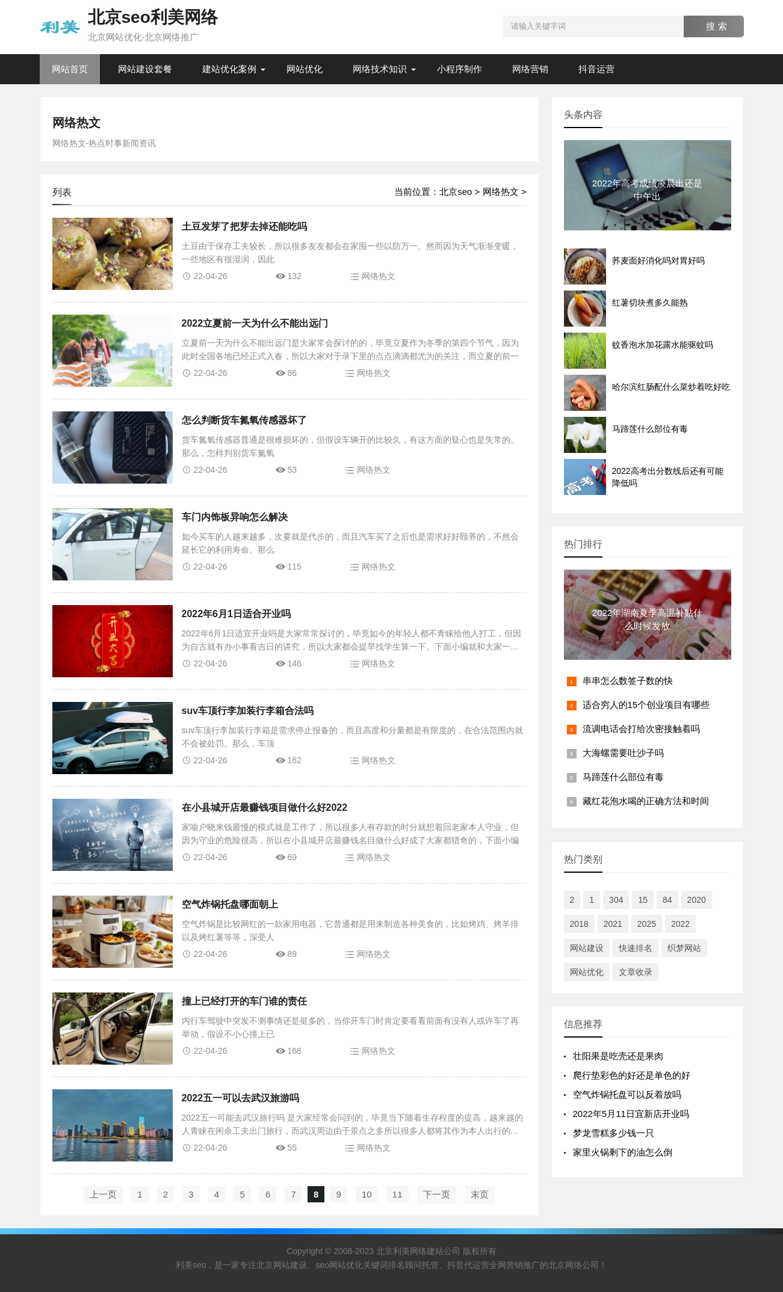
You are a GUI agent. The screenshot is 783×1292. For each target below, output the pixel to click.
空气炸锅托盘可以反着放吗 (627, 1094)
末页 (480, 1194)
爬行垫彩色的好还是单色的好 (631, 1075)
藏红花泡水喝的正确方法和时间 (646, 801)
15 (643, 900)
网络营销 (530, 69)
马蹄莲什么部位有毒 (623, 777)
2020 (696, 900)
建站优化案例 (229, 69)
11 (397, 1194)
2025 (646, 924)
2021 (613, 924)
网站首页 (70, 69)
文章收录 (635, 972)
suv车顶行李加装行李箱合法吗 (248, 711)
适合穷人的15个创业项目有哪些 (646, 705)
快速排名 (635, 948)
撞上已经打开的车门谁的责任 (244, 1001)
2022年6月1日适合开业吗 (236, 614)
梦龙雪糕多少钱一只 (613, 1133)
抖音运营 (596, 69)
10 (367, 1194)
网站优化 (304, 69)
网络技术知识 (380, 69)
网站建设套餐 (145, 69)
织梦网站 (684, 948)
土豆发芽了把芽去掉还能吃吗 (244, 226)
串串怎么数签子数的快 (628, 680)
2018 (579, 924)
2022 (680, 924)
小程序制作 (459, 69)
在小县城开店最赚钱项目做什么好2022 (265, 807)
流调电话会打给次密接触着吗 (641, 729)
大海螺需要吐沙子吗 (623, 753)
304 (616, 900)
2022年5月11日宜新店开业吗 (631, 1114)
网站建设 (587, 948)
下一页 (436, 1194)
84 (667, 900)
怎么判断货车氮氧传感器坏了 (244, 420)
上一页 (103, 1194)
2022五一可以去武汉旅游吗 (241, 1098)
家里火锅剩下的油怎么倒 (622, 1152)
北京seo (455, 191)
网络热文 (76, 122)
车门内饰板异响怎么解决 (235, 517)
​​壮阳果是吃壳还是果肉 (618, 1056)
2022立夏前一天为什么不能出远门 (255, 323)
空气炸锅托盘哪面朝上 (230, 904)
